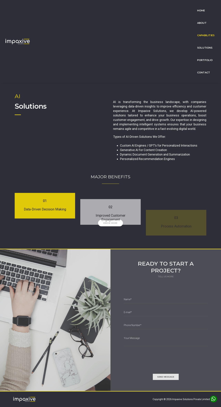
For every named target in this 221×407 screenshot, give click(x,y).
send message (165, 377)
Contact (203, 6)
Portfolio (182, 6)
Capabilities (136, 6)
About (116, 6)
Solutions (160, 6)
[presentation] (150, 362)
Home (101, 6)
